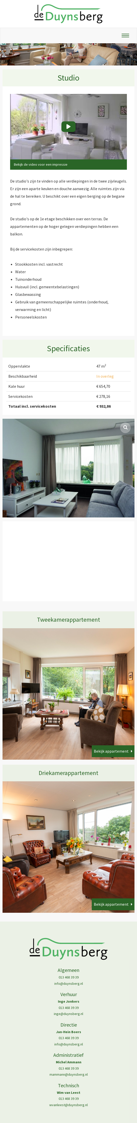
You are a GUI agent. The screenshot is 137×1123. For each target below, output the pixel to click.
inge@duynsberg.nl (68, 1013)
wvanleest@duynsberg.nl (68, 1105)
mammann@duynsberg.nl (69, 1074)
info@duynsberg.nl (68, 983)
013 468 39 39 (69, 977)
